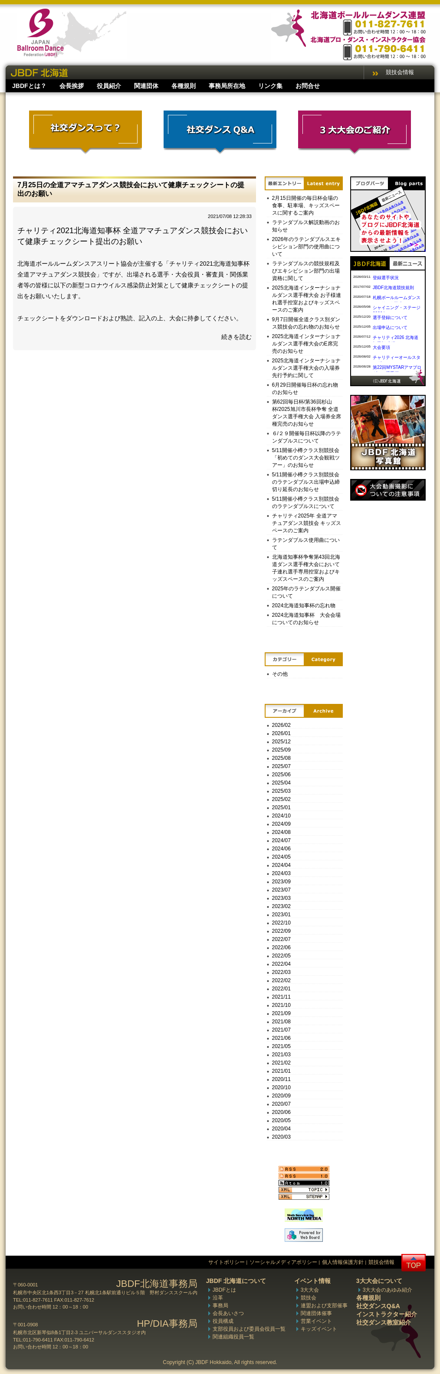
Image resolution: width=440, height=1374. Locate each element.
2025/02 (281, 799)
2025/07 (281, 766)
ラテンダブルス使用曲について (306, 543)
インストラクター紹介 (386, 1314)
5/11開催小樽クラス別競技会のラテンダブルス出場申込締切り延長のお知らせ (306, 482)
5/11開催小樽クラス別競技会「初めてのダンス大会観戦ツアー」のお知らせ (306, 457)
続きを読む (236, 336)
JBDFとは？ (29, 85)
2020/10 (281, 1087)
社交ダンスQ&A (220, 133)
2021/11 (281, 997)
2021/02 (281, 1063)
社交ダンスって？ (85, 133)
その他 (280, 674)
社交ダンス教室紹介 (383, 1322)
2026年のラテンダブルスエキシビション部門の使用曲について (306, 246)
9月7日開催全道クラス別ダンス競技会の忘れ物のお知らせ (306, 323)
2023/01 (281, 915)
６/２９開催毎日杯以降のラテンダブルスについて (306, 437)
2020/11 (281, 1079)
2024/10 (281, 816)
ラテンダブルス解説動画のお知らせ (306, 226)
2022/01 (281, 989)
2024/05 (281, 857)
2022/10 (281, 923)
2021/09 (281, 1013)
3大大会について (379, 1280)
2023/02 (281, 906)
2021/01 (281, 1071)
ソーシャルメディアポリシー (283, 1262)
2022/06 (281, 947)
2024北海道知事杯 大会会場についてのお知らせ (306, 618)
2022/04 (281, 964)
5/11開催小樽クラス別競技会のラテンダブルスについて (305, 502)
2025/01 (281, 807)
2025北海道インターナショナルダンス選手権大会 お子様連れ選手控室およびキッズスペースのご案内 (306, 299)
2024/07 (281, 840)
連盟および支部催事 (324, 1305)
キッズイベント (319, 1329)
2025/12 (281, 742)
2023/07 (281, 890)
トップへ (413, 1263)
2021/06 (281, 1038)
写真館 (388, 432)
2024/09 (281, 824)
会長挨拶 (71, 85)
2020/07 (281, 1104)
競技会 (308, 1298)
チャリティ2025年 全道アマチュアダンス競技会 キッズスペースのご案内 (306, 523)
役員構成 (223, 1321)
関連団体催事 (316, 1313)
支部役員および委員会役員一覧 (249, 1329)
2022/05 (281, 956)
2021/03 (281, 1055)
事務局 (220, 1305)
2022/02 (281, 980)
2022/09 (281, 931)
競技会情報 (400, 72)
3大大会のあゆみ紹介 (388, 1290)
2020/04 (281, 1129)
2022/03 (281, 972)
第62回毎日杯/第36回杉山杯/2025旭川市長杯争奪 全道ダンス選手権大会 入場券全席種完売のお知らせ (306, 413)
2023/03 (281, 898)
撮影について (388, 490)
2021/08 (281, 1022)
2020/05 (281, 1120)
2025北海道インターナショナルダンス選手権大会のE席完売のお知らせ (306, 343)
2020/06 (281, 1112)
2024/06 (281, 849)
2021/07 (281, 1030)
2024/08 (281, 832)
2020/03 (281, 1137)
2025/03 (281, 791)
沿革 (218, 1298)
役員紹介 (109, 85)
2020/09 (281, 1096)
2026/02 (281, 725)
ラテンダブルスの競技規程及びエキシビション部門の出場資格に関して (306, 270)
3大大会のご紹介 (354, 133)
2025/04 (281, 783)
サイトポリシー (226, 1262)
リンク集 (270, 85)
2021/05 (281, 1046)
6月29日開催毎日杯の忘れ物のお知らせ (305, 388)
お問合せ (308, 85)
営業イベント (316, 1321)
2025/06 (281, 775)
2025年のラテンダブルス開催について (306, 592)
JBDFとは (224, 1290)
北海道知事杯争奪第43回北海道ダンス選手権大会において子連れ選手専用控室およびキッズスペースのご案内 (306, 568)
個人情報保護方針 (343, 1262)
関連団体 (146, 85)
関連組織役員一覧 (233, 1337)
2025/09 (281, 750)
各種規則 (183, 85)
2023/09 (281, 882)
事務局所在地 (227, 85)
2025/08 (281, 758)
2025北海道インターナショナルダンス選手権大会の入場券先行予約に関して (306, 368)
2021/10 (281, 1005)
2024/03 (281, 873)
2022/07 (281, 939)
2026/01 (281, 733)
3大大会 (310, 1290)
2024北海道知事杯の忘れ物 (304, 605)
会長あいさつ (228, 1313)
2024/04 (281, 865)
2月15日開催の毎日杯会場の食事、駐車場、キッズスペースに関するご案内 (306, 205)
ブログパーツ (388, 214)
